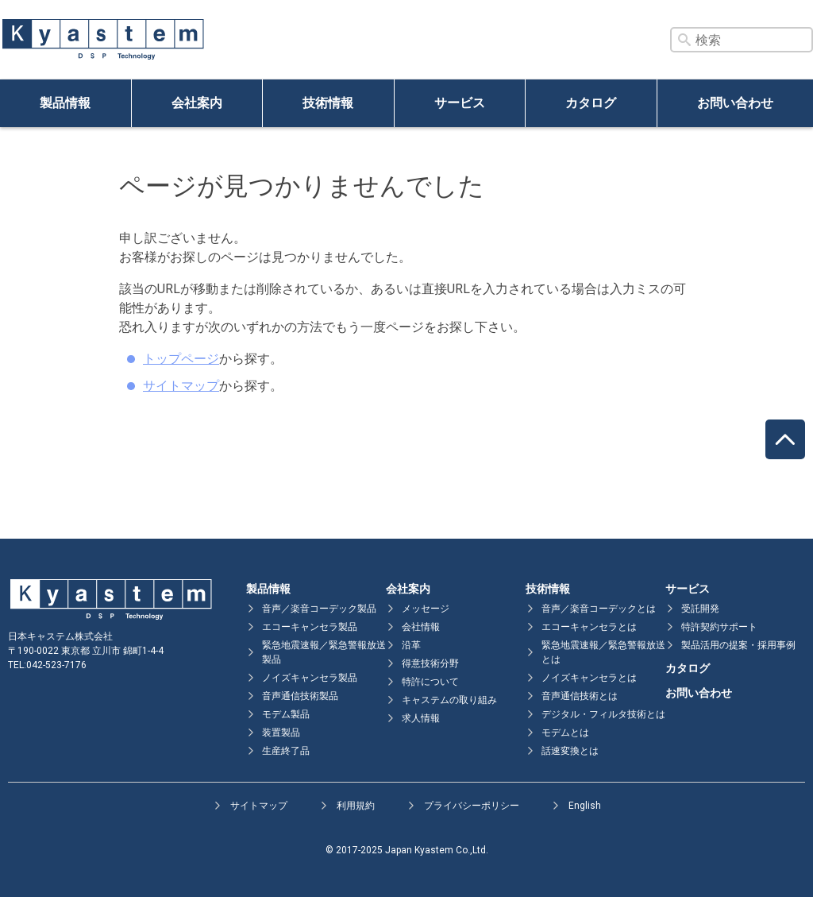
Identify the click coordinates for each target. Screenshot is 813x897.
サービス (459, 102)
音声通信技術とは (579, 696)
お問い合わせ (735, 102)
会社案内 (196, 102)
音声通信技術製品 (300, 696)
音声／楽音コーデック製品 (319, 608)
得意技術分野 (430, 663)
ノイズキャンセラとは (589, 677)
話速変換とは (570, 750)
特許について (430, 681)
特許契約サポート (719, 626)
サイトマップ (181, 385)
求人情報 (421, 718)
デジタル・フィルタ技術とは (603, 714)
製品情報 (65, 102)
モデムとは (565, 732)
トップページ (181, 358)
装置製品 (281, 732)
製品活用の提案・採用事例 (738, 645)
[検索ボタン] (684, 39)
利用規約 (356, 805)
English (584, 805)
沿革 (411, 645)
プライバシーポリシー (471, 805)
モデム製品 (286, 714)
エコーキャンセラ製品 (309, 626)
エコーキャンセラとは (589, 626)
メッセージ (425, 608)
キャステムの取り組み (449, 700)
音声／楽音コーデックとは (598, 608)
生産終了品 (286, 750)
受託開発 (700, 608)
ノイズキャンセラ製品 (309, 677)
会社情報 (421, 626)
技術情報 (327, 102)
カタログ (590, 102)
